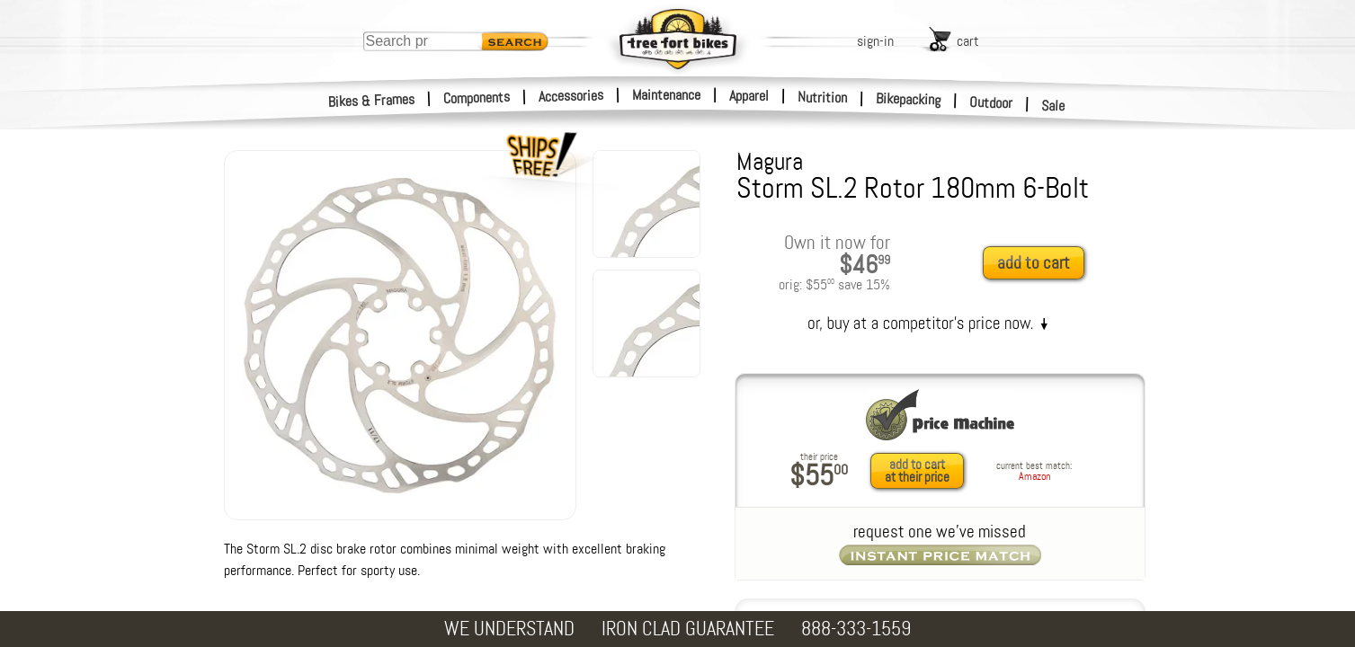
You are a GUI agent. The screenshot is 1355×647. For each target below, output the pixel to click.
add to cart (1033, 263)
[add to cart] (1038, 263)
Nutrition (822, 97)
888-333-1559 (856, 629)
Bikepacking (908, 99)
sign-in (875, 40)
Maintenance (666, 94)
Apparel (749, 95)
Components (477, 97)
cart (968, 40)
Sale (1053, 106)
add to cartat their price (917, 471)
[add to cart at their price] (922, 471)
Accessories (571, 95)
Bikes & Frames (371, 100)
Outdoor (991, 102)
